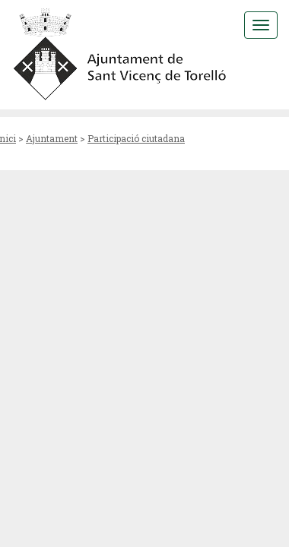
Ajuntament (52, 138)
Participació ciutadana (136, 138)
